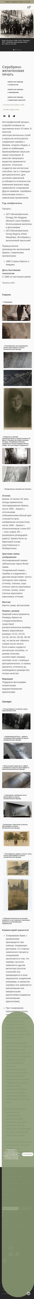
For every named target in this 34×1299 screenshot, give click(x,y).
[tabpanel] (17, 29)
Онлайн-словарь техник (11, 109)
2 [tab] (15, 49)
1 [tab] (13, 49)
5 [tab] (20, 49)
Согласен (28, 1154)
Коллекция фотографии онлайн (13, 105)
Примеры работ (8, 283)
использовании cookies (10, 1155)
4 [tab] (18, 49)
